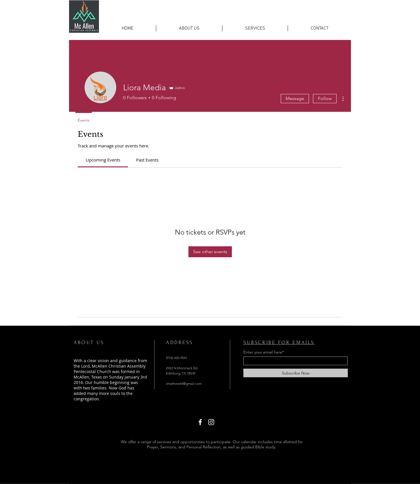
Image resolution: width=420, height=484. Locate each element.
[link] (103, 160)
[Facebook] (200, 422)
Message (295, 98)
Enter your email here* (263, 352)
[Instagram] (211, 422)
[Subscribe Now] (295, 373)
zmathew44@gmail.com (184, 383)
